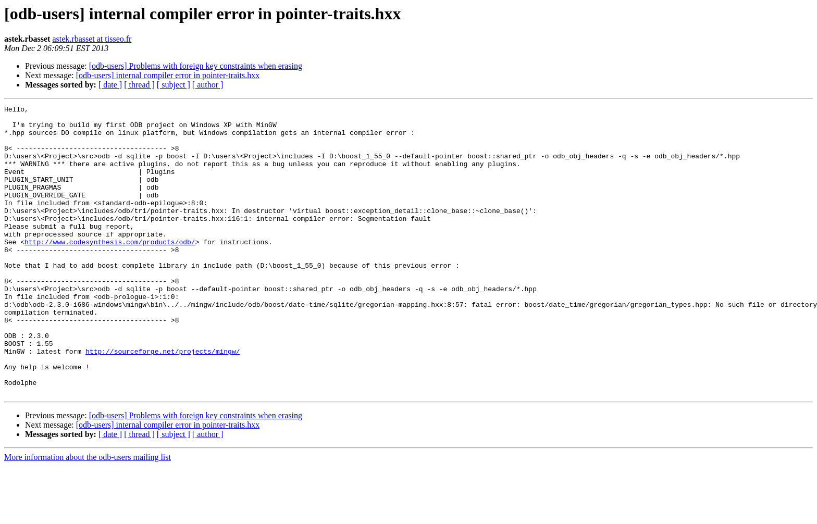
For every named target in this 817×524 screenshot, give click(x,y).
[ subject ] (173, 84)
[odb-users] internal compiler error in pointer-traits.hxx (167, 75)
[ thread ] (139, 84)
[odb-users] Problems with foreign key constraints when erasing (195, 65)
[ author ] (208, 84)
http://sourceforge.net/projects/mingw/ (162, 401)
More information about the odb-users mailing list (87, 514)
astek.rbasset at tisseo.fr (91, 38)
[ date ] (110, 84)
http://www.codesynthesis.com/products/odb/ (109, 270)
